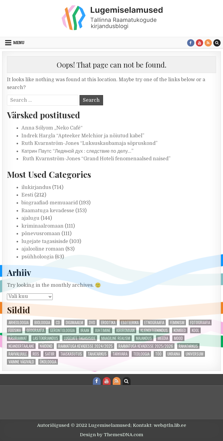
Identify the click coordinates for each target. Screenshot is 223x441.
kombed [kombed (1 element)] (180, 330)
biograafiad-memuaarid (49, 203)
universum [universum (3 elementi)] (194, 354)
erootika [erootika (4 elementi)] (108, 322)
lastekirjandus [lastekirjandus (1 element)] (45, 338)
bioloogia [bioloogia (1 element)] (42, 322)
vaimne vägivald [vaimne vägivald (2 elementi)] (21, 362)
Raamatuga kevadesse (47, 210)
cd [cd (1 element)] (58, 322)
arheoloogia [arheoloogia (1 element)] (18, 322)
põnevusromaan (40, 233)
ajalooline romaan (42, 249)
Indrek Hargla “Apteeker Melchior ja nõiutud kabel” (82, 136)
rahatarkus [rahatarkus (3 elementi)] (188, 346)
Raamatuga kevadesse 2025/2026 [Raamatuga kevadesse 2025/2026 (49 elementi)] (145, 346)
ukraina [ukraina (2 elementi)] (173, 354)
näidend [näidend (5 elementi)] (46, 346)
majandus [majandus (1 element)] (144, 338)
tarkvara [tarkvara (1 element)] (119, 354)
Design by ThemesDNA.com (111, 434)
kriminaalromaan (42, 226)
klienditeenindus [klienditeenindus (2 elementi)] (154, 330)
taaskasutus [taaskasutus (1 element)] (71, 354)
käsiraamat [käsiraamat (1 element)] (17, 338)
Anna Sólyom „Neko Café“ (52, 128)
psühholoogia (37, 257)
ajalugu (30, 218)
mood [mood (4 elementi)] (178, 338)
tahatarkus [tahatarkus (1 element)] (97, 354)
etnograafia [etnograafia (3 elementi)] (154, 322)
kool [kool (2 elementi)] (195, 330)
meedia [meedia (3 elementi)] (163, 338)
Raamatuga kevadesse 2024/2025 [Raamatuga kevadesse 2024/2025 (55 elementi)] (85, 346)
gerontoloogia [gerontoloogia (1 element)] (62, 330)
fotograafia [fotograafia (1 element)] (200, 322)
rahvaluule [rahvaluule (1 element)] (17, 354)
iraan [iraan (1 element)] (84, 330)
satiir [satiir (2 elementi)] (50, 354)
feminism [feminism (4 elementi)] (177, 322)
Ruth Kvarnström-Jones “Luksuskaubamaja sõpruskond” (89, 143)
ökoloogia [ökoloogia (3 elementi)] (48, 362)
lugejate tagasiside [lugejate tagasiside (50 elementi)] (80, 338)
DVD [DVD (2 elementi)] (92, 322)
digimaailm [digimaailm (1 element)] (74, 322)
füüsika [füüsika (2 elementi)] (14, 330)
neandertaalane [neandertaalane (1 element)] (21, 346)
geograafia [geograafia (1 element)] (35, 330)
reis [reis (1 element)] (36, 354)
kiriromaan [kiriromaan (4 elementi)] (125, 330)
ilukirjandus (36, 187)
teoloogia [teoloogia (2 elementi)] (141, 354)
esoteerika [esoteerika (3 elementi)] (130, 322)
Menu (18, 42)
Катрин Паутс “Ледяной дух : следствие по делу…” (77, 151)
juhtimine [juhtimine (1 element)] (103, 330)
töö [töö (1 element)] (158, 354)
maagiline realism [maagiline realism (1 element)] (115, 338)
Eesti (27, 195)
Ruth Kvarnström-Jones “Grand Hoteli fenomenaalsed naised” (96, 158)
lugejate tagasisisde (44, 241)
